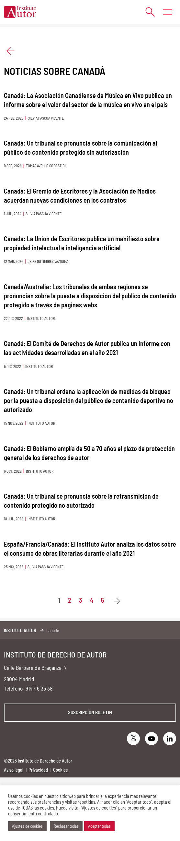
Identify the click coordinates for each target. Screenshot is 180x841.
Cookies (60, 770)
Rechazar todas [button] (66, 826)
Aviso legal (13, 770)
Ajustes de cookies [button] (27, 826)
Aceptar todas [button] (99, 826)
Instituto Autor (20, 630)
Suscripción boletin (90, 712)
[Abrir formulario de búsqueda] (147, 12)
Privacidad (38, 770)
